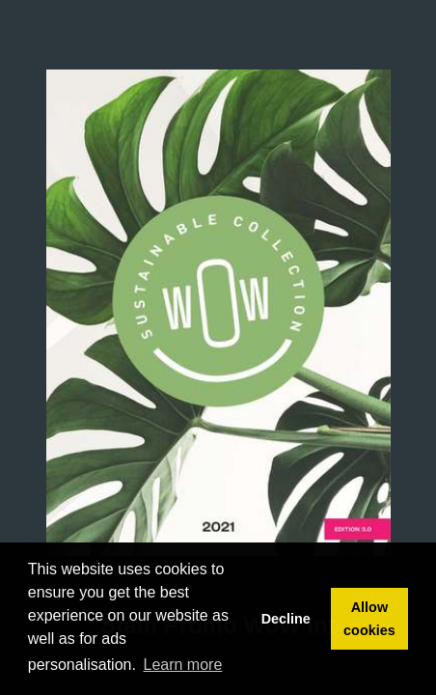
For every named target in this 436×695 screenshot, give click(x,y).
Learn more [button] (183, 664)
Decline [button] (286, 618)
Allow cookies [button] (369, 618)
